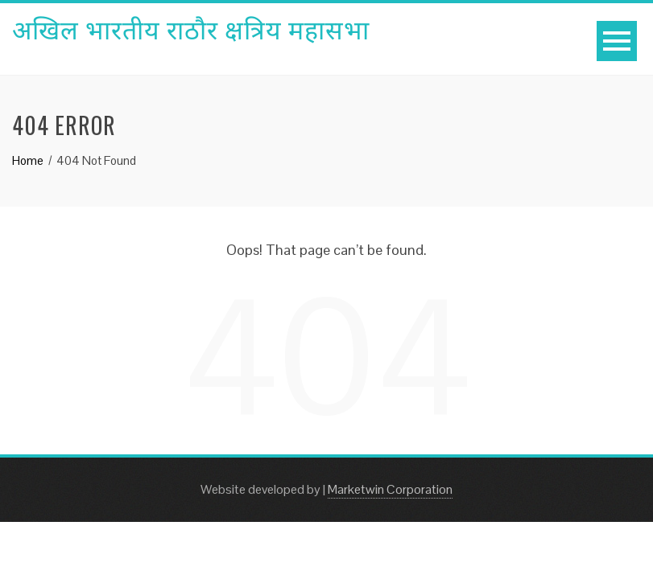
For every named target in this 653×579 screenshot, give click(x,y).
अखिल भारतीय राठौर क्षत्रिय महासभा (191, 28)
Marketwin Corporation (390, 489)
